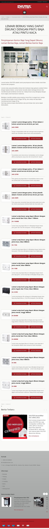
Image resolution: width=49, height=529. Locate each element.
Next (46, 410)
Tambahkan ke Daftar (20, 138)
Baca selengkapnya (34, 436)
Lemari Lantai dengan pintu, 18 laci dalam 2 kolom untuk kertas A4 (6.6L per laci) (27, 123)
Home (3, 17)
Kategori (8, 17)
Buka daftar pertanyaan (7, 2)
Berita (3, 483)
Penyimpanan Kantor (16, 17)
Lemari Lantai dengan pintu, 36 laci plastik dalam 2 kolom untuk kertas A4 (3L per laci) (27, 147)
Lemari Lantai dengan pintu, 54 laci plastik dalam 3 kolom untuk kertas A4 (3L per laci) (27, 194)
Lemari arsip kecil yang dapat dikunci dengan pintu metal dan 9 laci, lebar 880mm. (28, 335)
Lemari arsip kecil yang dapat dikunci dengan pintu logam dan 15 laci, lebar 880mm (28, 288)
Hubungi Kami (6, 488)
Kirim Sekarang (35, 138)
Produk (4, 479)
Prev (44, 410)
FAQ (3, 486)
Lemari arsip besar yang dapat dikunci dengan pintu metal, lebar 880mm (28, 264)
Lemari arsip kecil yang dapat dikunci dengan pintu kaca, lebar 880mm (28, 358)
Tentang (4, 476)
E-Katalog (5, 481)
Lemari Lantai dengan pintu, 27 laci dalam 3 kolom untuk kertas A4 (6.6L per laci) (27, 170)
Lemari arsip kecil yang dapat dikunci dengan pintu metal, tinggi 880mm (28, 382)
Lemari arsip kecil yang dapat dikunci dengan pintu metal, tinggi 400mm (28, 311)
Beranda (4, 474)
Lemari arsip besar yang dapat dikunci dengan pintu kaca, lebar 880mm (28, 241)
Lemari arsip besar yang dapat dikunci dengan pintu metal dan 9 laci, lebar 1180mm (28, 217)
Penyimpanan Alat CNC (21, 497)
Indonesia (44, 1)
